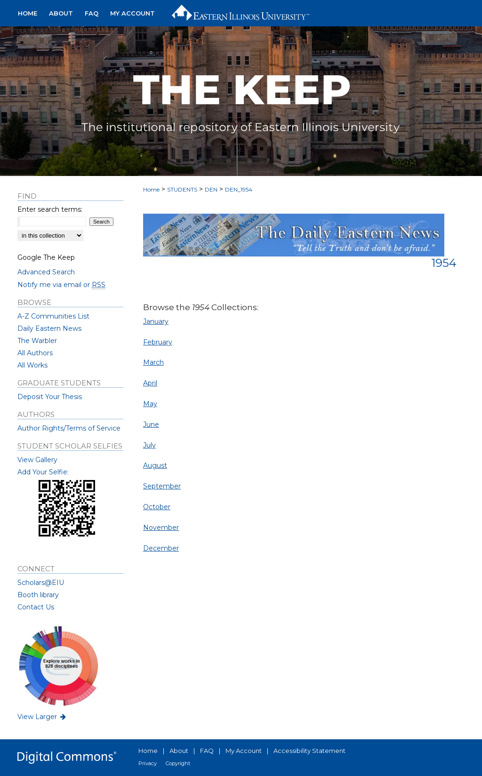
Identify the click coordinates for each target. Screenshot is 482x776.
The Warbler (37, 340)
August (155, 465)
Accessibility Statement (309, 750)
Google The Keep (46, 257)
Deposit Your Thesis (49, 396)
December (161, 548)
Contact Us (35, 607)
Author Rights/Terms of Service (68, 428)
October (156, 507)
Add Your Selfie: (43, 472)
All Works (32, 365)
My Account (243, 750)
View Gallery (37, 460)
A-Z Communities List (53, 316)
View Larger (42, 716)
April (150, 383)
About (178, 750)
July (149, 445)
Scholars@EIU (40, 582)
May (150, 404)
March (153, 362)
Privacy (147, 763)
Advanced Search (46, 272)
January (156, 321)
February (157, 342)
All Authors (35, 353)
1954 (444, 263)
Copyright (178, 763)
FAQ (207, 750)
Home (151, 189)
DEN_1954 (238, 189)
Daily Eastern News (49, 328)
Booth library (38, 595)
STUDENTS (182, 189)
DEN (211, 189)
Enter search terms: (49, 209)
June (151, 424)
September (162, 486)
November (161, 527)
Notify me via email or (61, 284)
